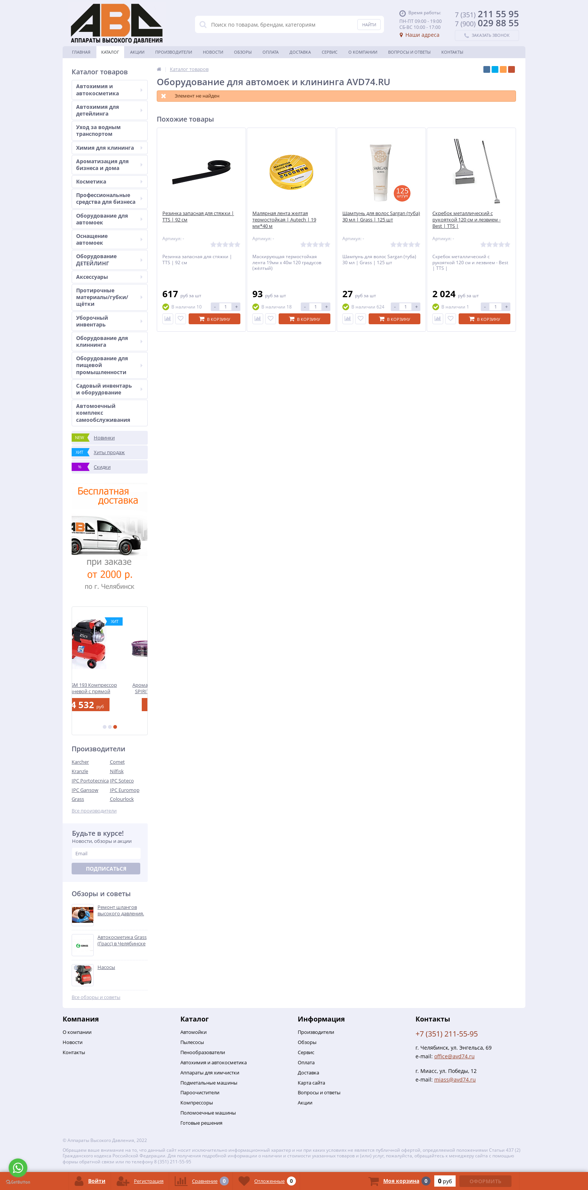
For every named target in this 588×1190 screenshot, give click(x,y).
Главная (81, 52)
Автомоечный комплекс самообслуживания (103, 412)
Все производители (94, 811)
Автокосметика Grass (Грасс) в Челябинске (122, 940)
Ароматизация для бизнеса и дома (109, 165)
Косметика (109, 181)
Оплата (270, 52)
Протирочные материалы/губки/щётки (109, 297)
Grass (78, 799)
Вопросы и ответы (409, 52)
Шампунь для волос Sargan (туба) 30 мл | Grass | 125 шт (381, 216)
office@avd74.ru (454, 1056)
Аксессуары (109, 276)
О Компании (362, 52)
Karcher (80, 761)
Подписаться (106, 868)
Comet (117, 761)
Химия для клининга (109, 147)
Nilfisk (117, 771)
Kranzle (80, 771)
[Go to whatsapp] (18, 1167)
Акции (137, 52)
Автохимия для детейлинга (109, 110)
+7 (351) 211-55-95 (447, 1034)
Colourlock (122, 799)
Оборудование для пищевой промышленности (109, 365)
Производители (173, 52)
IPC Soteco (122, 780)
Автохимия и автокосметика (109, 89)
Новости (213, 52)
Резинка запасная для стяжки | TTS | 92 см (198, 216)
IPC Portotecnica (90, 780)
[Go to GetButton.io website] (18, 1182)
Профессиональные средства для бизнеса (109, 198)
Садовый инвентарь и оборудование (109, 389)
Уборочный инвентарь (109, 321)
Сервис (330, 52)
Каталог (110, 52)
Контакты (452, 52)
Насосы (106, 967)
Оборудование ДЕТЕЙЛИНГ (109, 259)
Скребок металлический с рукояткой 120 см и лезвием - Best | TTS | (466, 219)
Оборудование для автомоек (109, 219)
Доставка (300, 52)
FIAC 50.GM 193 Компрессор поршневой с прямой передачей (110, 688)
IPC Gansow (85, 790)
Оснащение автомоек (109, 239)
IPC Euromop (125, 790)
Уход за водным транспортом (98, 130)
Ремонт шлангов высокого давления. (121, 910)
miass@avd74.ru (455, 1079)
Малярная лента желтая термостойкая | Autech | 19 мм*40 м (284, 219)
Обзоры (243, 52)
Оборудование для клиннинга (109, 341)
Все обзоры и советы (96, 997)
